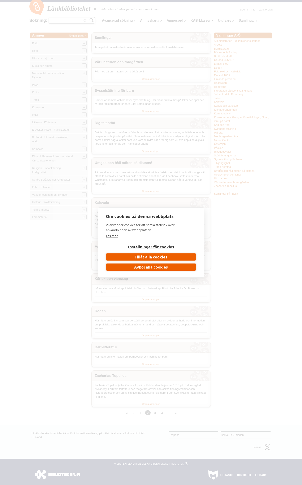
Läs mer (112, 236)
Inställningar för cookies (151, 246)
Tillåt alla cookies (151, 257)
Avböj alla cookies (151, 267)
